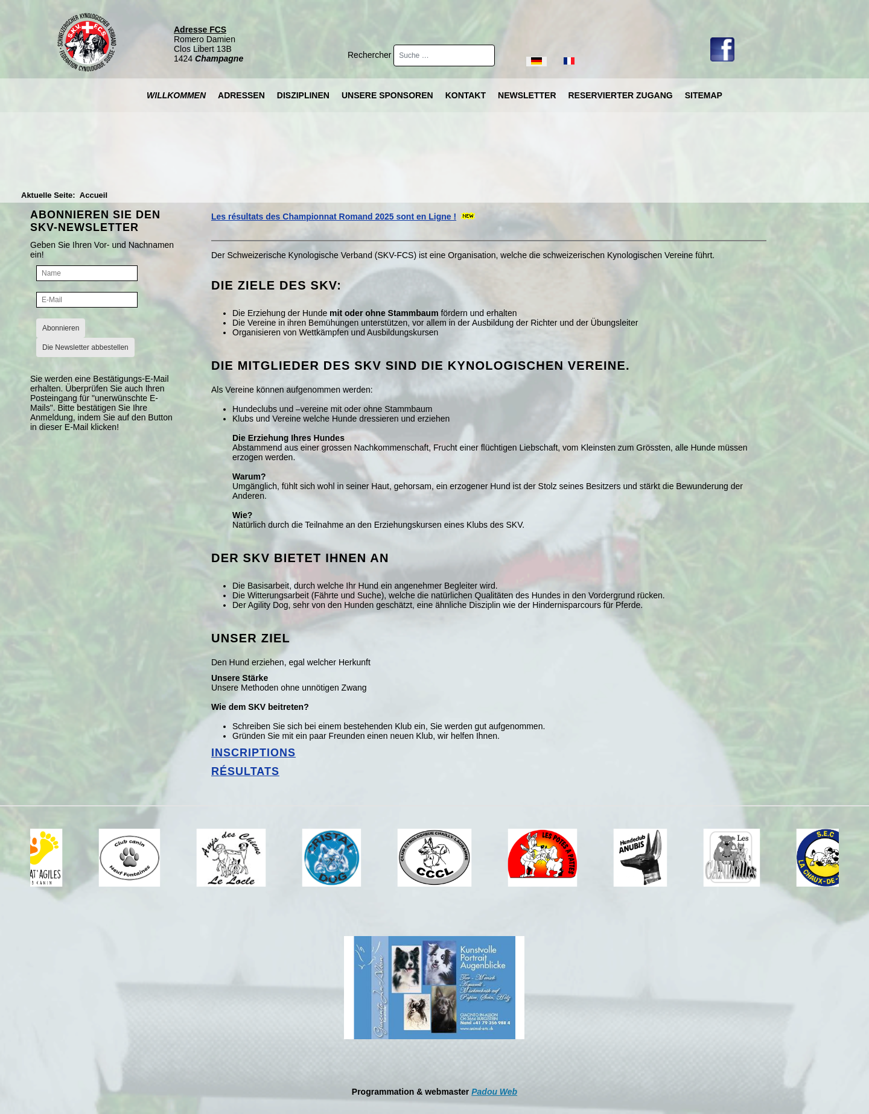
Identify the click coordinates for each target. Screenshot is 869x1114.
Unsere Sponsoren (387, 95)
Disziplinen (303, 95)
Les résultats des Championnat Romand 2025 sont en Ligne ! (333, 216)
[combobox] (444, 55)
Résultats (245, 771)
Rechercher (370, 55)
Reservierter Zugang (620, 95)
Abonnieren (60, 328)
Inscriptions (253, 753)
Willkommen (176, 95)
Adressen (241, 95)
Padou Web (494, 1092)
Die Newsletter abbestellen (85, 347)
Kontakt (465, 95)
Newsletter (527, 95)
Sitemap (703, 95)
